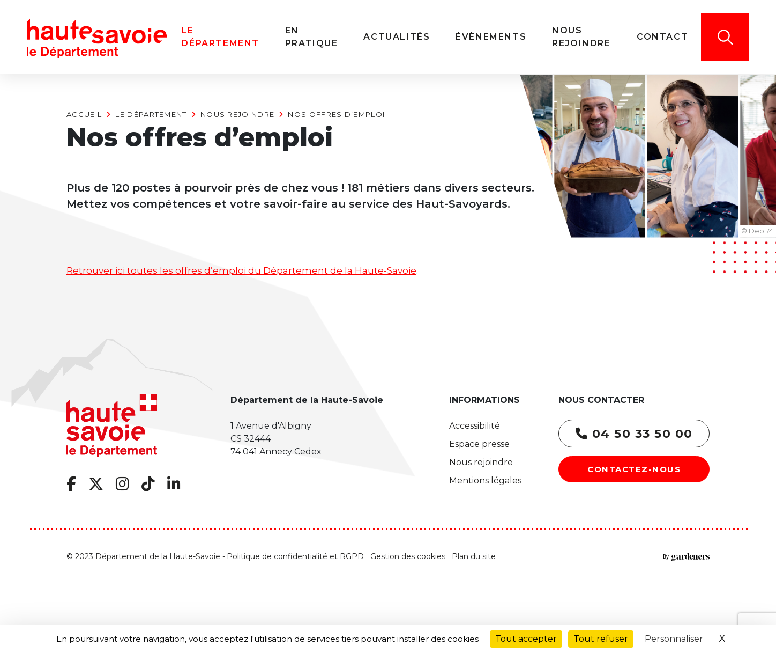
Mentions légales (485, 480)
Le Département (150, 114)
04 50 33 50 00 (634, 434)
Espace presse (479, 444)
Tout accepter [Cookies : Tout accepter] (526, 639)
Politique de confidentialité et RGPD (295, 556)
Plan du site (474, 556)
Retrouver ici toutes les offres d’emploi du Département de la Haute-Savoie (241, 270)
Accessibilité (474, 426)
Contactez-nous (634, 469)
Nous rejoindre (237, 114)
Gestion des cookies (407, 556)
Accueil (84, 114)
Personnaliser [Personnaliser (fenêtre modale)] (674, 639)
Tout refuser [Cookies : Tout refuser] (600, 639)
